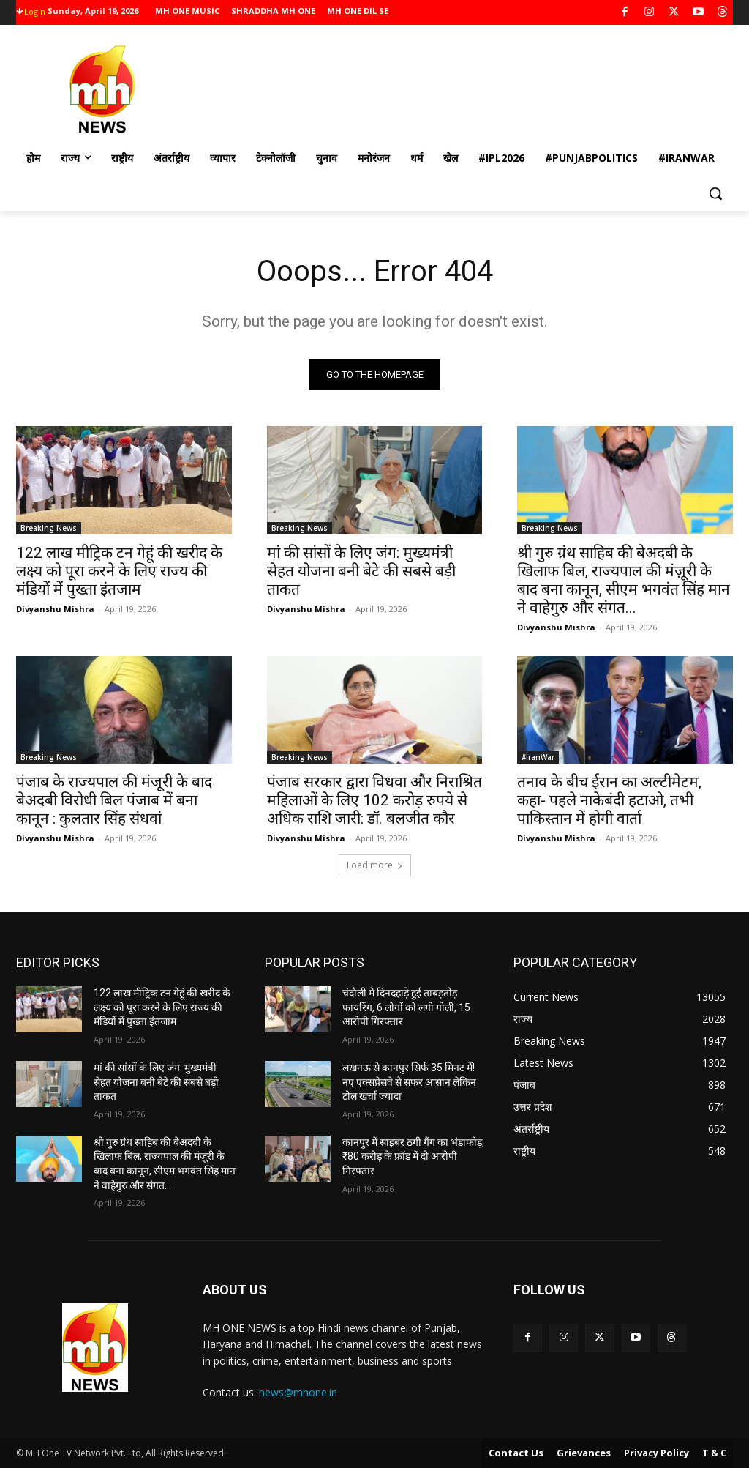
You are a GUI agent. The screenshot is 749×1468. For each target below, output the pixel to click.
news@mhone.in (298, 1392)
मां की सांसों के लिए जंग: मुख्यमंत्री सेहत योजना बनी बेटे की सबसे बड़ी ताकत (361, 570)
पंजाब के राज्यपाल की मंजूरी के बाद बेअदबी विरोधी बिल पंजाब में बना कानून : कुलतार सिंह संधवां (114, 799)
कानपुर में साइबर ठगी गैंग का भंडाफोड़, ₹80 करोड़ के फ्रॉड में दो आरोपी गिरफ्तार (413, 1156)
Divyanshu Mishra (55, 608)
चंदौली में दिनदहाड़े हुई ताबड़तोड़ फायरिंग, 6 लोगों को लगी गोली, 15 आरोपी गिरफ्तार (406, 1007)
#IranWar (538, 756)
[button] (715, 193)
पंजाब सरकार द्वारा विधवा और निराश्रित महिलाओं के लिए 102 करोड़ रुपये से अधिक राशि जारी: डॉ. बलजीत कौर (374, 799)
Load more (375, 865)
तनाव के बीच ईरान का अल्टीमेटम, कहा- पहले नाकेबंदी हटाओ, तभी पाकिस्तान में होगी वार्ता (609, 799)
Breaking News (48, 527)
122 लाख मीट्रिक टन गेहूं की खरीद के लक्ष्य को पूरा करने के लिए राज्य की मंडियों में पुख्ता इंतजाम (119, 570)
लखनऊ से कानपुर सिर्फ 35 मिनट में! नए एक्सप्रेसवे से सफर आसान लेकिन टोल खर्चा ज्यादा (409, 1082)
